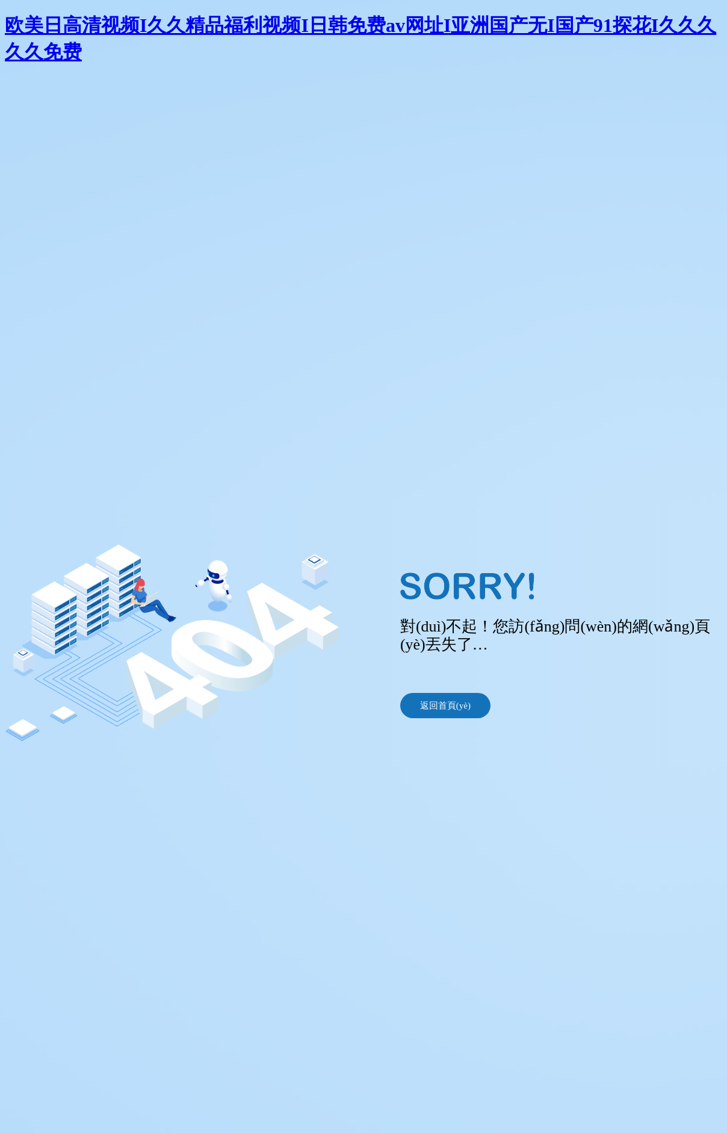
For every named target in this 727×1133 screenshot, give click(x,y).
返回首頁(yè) (445, 705)
